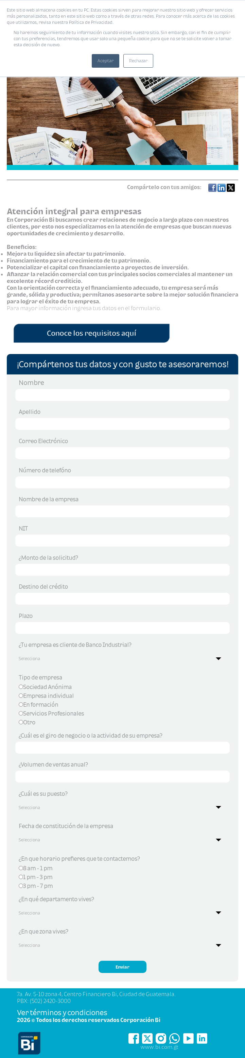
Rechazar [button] (138, 60)
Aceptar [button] (105, 60)
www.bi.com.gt (159, 1047)
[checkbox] (122, 706)
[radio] (122, 688)
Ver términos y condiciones (62, 1012)
